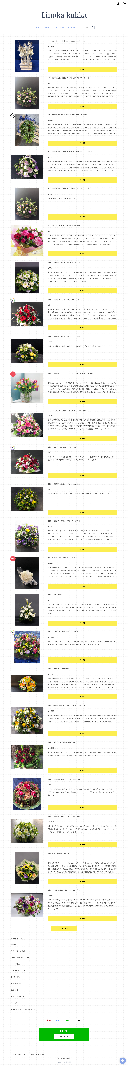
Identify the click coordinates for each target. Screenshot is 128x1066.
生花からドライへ (17, 983)
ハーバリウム (15, 964)
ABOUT (48, 27)
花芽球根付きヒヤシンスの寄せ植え (23, 1009)
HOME (38, 27)
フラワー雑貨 (15, 977)
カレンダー (14, 1003)
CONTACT (72, 27)
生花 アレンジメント (18, 951)
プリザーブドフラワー (18, 970)
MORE (82, 69)
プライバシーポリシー (19, 1054)
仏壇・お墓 (14, 990)
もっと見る (64, 929)
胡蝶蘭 (13, 944)
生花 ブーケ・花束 (17, 996)
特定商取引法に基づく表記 (37, 1054)
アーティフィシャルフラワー (20, 957)
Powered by (64, 1062)
